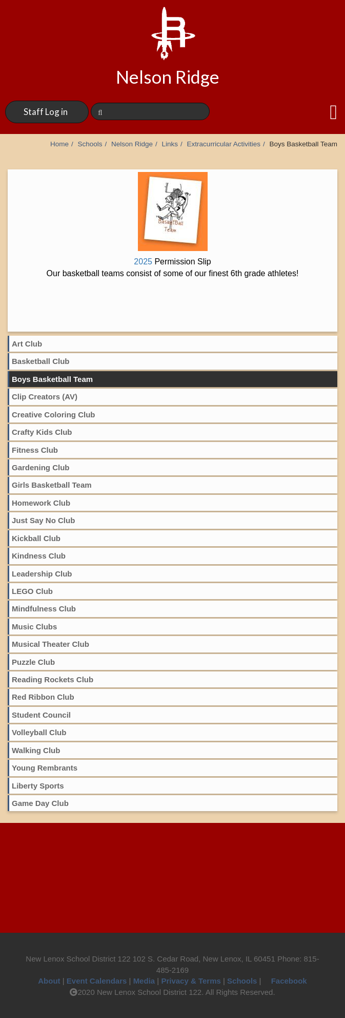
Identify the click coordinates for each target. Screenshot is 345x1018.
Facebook (285, 980)
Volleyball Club (39, 732)
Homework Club (41, 502)
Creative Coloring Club (53, 414)
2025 (172, 261)
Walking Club (36, 750)
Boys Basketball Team (52, 379)
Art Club (27, 343)
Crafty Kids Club (42, 432)
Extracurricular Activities (223, 144)
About (49, 980)
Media (144, 980)
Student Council (41, 714)
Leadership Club (42, 573)
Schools (89, 144)
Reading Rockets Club (52, 679)
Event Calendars (97, 980)
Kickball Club (36, 538)
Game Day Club (40, 803)
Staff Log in (46, 111)
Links (170, 144)
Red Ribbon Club (43, 697)
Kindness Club (39, 555)
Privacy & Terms (190, 980)
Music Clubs (34, 626)
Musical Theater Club (50, 644)
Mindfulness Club (44, 608)
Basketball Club (41, 361)
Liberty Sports (38, 785)
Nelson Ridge (132, 144)
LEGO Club (32, 591)
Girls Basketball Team (52, 485)
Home (59, 144)
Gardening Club (41, 467)
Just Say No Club (43, 520)
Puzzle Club (33, 662)
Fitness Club (35, 450)
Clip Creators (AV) (44, 396)
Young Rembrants (44, 767)
